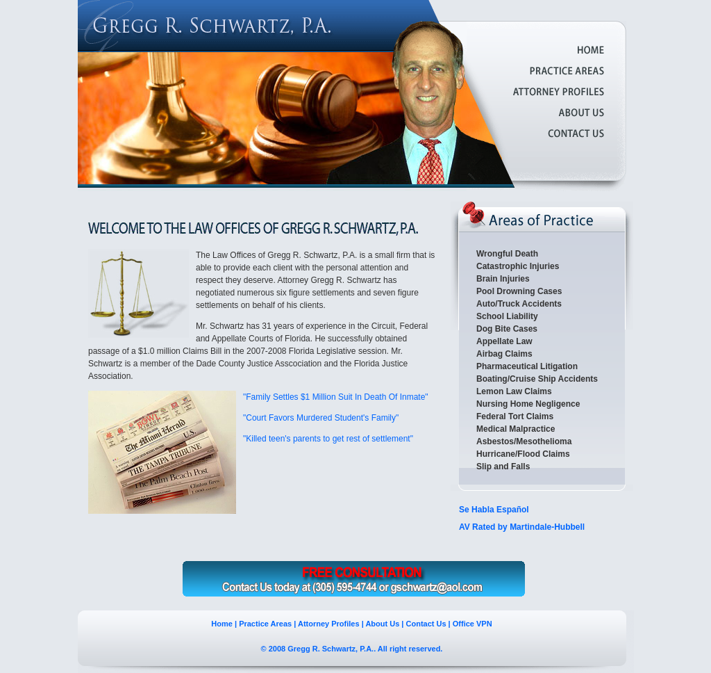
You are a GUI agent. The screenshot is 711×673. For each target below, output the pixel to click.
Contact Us (426, 623)
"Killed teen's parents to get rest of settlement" (328, 439)
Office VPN (472, 623)
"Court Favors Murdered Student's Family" (321, 418)
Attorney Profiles (329, 623)
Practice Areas (265, 623)
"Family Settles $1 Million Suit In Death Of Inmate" (335, 397)
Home (222, 623)
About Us (382, 623)
